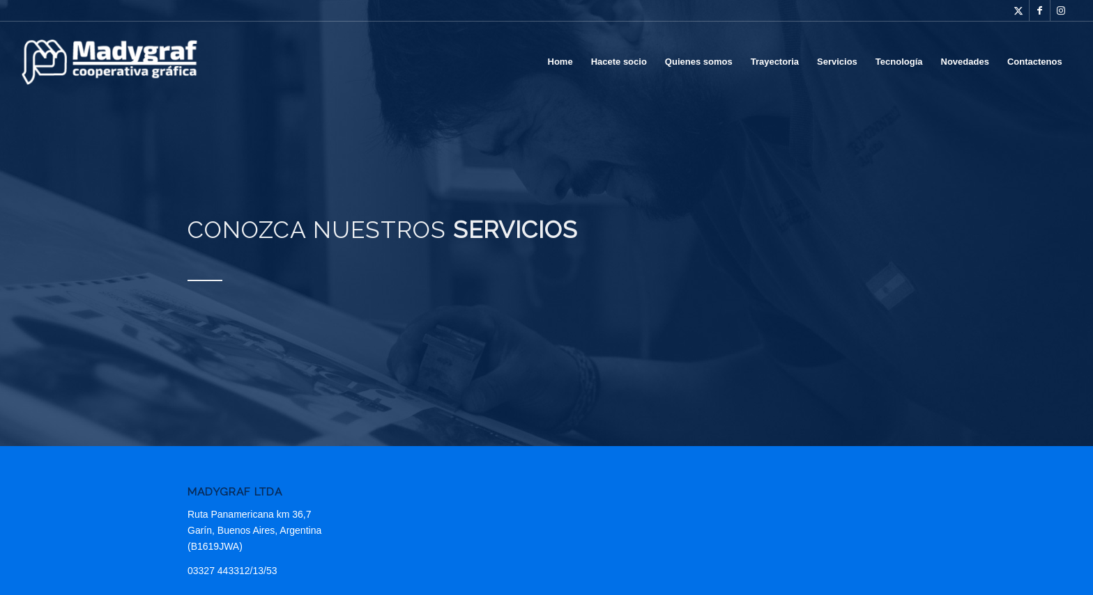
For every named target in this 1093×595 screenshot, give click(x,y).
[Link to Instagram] (1060, 10)
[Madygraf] (109, 62)
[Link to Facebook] (1040, 10)
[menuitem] (560, 62)
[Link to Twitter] (1019, 10)
